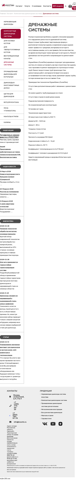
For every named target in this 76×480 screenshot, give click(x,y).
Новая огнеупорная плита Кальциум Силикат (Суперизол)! (10, 176)
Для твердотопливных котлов (12, 49)
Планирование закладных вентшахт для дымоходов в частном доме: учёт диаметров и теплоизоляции (10, 350)
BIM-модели (58, 6)
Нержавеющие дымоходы (10, 23)
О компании (36, 6)
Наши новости (9, 167)
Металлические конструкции (51, 409)
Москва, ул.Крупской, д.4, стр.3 (18, 396)
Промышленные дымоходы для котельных (10, 74)
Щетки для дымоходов (9, 95)
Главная (3, 14)
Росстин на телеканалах (9, 192)
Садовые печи (46, 418)
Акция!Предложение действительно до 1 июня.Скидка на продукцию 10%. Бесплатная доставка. (10, 152)
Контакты (47, 6)
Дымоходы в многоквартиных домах (11, 85)
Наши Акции (8, 130)
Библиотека (8, 221)
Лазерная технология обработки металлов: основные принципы (8, 231)
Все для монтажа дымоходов (51, 412)
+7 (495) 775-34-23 (16, 406)
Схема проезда (12, 435)
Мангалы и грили (11, 116)
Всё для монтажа (11, 102)
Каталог (19, 6)
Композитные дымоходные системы (28, 14)
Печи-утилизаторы (10, 109)
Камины (7, 122)
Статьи (6, 337)
